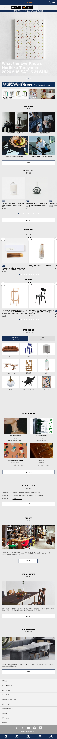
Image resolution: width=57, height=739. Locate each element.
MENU (53, 2)
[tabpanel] (28, 44)
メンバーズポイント (7, 685)
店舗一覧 (28, 561)
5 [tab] (29, 214)
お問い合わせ (5, 718)
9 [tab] (39, 214)
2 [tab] (29, 78)
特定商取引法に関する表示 (9, 699)
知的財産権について (7, 708)
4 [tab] (26, 214)
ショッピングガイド (7, 690)
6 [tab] (31, 214)
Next (50, 195)
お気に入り (28, 736)
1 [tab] (27, 78)
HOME (5, 736)
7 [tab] (34, 214)
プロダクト (17, 736)
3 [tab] (31, 78)
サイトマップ (5, 695)
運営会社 (4, 722)
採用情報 (4, 713)
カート (39, 736)
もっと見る (29, 162)
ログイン (51, 736)
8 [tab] (36, 214)
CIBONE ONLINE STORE (29, 4)
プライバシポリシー (7, 704)
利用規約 (4, 681)
